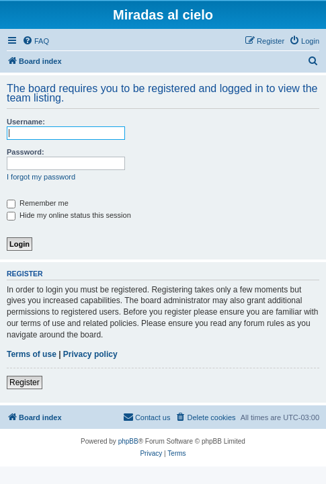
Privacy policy (90, 354)
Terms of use (31, 354)
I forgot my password (41, 177)
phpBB (128, 441)
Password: (25, 152)
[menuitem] (35, 41)
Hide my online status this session (69, 215)
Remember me (38, 203)
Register (24, 382)
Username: (26, 122)
